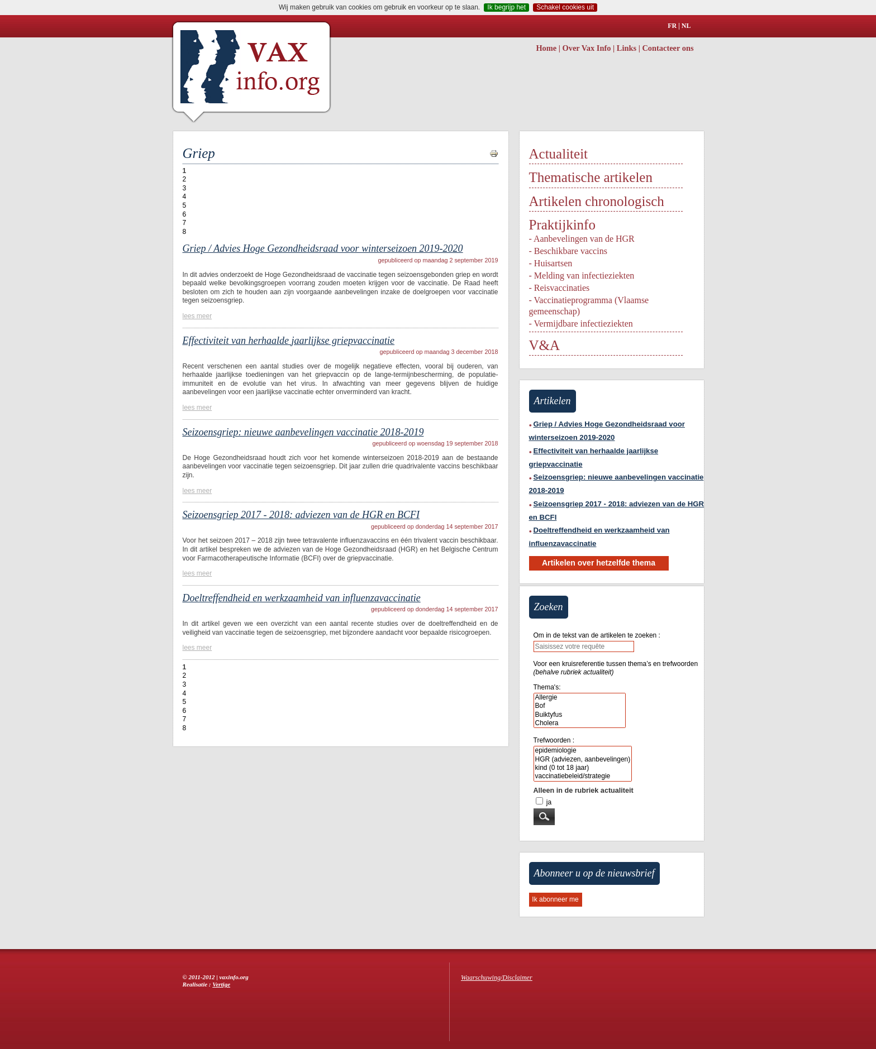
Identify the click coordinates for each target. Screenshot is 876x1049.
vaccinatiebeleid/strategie (583, 776)
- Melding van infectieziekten (582, 275)
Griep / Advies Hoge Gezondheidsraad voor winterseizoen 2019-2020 (323, 248)
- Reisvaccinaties (559, 288)
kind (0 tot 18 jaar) (583, 768)
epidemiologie (583, 750)
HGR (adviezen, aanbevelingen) (583, 759)
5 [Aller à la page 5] (185, 205)
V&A (544, 345)
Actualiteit (558, 153)
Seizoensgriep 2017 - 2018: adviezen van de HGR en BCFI (301, 514)
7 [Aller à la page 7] (185, 223)
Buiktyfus (579, 715)
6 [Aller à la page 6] (185, 214)
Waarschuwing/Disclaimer (496, 977)
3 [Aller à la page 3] (185, 188)
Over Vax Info (587, 48)
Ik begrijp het (506, 7)
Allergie (579, 697)
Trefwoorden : (554, 740)
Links (626, 48)
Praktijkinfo (562, 224)
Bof (579, 706)
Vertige (221, 984)
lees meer (197, 316)
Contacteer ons (667, 48)
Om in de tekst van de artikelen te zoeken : (597, 635)
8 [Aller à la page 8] (185, 232)
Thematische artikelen (591, 177)
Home (546, 48)
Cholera (579, 723)
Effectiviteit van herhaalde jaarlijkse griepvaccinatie (289, 340)
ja (548, 802)
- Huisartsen (551, 263)
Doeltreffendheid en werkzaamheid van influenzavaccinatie (302, 597)
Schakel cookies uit (565, 7)
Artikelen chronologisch (596, 201)
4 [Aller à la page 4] (185, 196)
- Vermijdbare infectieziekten (581, 323)
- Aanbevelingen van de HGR (582, 238)
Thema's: (547, 687)
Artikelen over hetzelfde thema (598, 562)
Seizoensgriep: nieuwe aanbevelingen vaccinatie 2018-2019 (303, 432)
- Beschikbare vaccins (568, 251)
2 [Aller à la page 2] (185, 179)
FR (672, 26)
